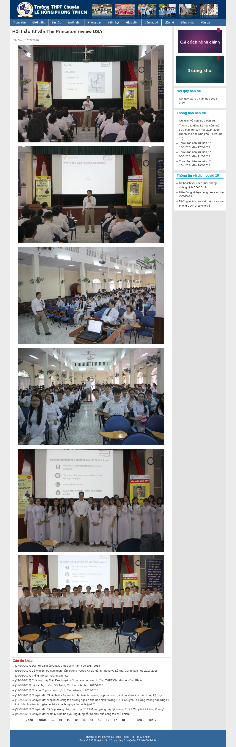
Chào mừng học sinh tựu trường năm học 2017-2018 (65, 690)
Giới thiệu (38, 22)
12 (75, 720)
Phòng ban (95, 22)
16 (107, 720)
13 (83, 720)
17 (115, 720)
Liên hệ (169, 22)
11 (68, 720)
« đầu (29, 720)
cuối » (152, 720)
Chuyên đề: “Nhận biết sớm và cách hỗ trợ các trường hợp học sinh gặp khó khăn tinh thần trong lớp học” (97, 695)
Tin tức (56, 22)
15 (99, 720)
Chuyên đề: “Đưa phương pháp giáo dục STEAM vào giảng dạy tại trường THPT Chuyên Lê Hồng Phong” (98, 709)
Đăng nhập (187, 22)
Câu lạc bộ (151, 22)
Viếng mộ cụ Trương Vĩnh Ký (50, 675)
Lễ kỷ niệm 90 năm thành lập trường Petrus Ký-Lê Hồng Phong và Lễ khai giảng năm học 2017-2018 (94, 670)
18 (123, 720)
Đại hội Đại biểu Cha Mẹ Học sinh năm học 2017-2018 (66, 665)
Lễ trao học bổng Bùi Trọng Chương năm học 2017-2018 (67, 685)
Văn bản (206, 22)
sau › (140, 720)
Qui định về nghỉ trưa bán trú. (197, 120)
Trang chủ (19, 22)
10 (60, 720)
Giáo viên (132, 22)
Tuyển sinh (74, 22)
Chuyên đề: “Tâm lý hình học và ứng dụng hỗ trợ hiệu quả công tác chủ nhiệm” (81, 714)
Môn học (114, 22)
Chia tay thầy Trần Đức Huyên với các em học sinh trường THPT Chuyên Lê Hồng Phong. (88, 680)
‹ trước (42, 720)
